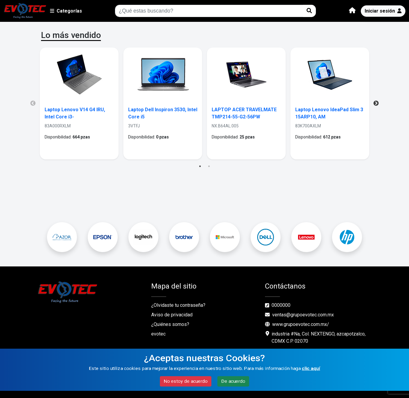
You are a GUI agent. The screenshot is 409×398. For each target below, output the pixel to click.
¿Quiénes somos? (170, 324)
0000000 (281, 305)
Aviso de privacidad (172, 315)
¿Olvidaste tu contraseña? (178, 305)
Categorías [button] (66, 11)
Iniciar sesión (383, 11)
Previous (33, 103)
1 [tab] (200, 166)
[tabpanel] (79, 103)
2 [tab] (209, 166)
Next (376, 103)
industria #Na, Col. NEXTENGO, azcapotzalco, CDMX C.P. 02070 (319, 337)
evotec (158, 334)
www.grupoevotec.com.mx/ (297, 324)
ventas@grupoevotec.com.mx (299, 315)
